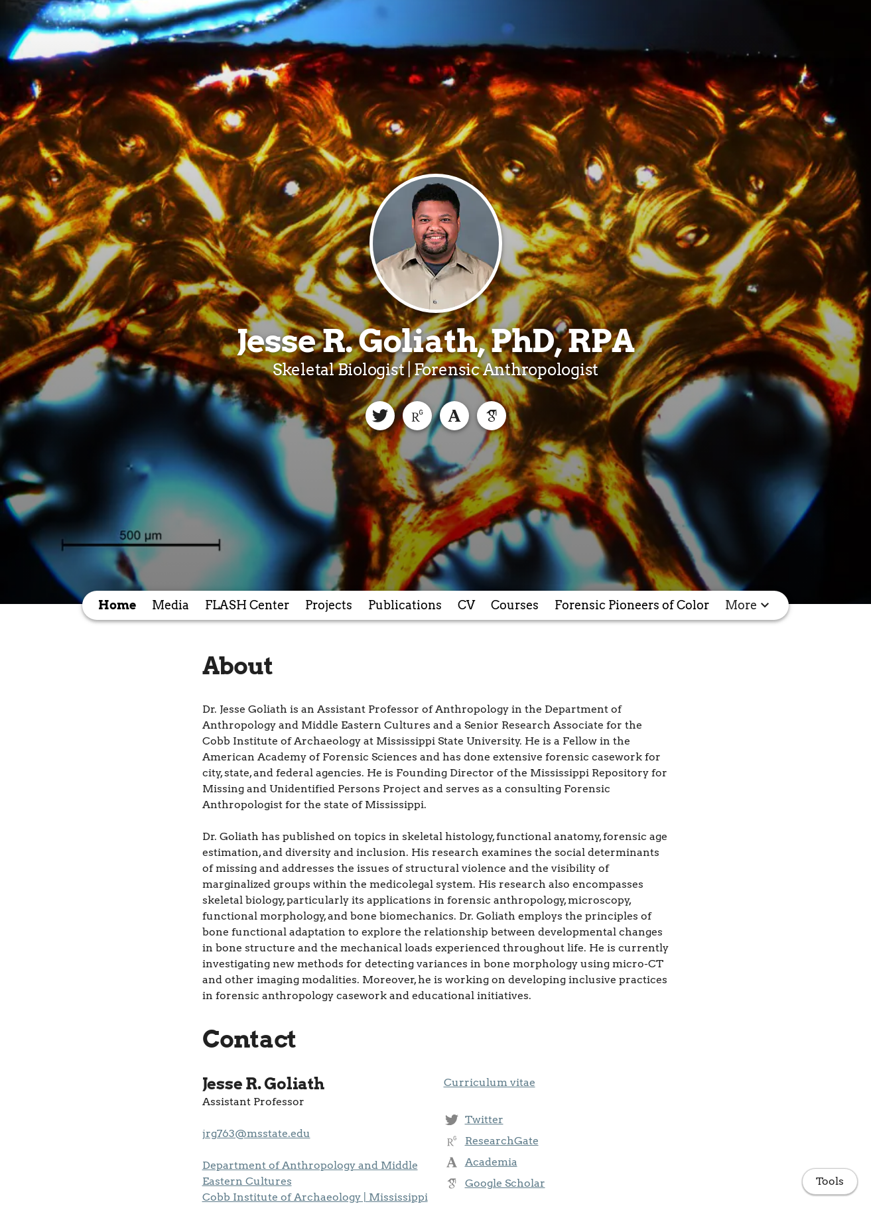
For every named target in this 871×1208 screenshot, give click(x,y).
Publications (405, 605)
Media (170, 605)
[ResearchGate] (417, 415)
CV (466, 605)
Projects (328, 605)
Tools (830, 1181)
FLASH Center (247, 605)
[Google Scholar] (491, 415)
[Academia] (454, 415)
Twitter (484, 1119)
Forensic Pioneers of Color (632, 605)
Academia (491, 1162)
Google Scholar (505, 1183)
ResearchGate (502, 1140)
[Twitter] (380, 415)
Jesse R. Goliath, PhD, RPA (435, 341)
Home (117, 605)
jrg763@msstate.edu (256, 1133)
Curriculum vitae (489, 1082)
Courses (515, 605)
